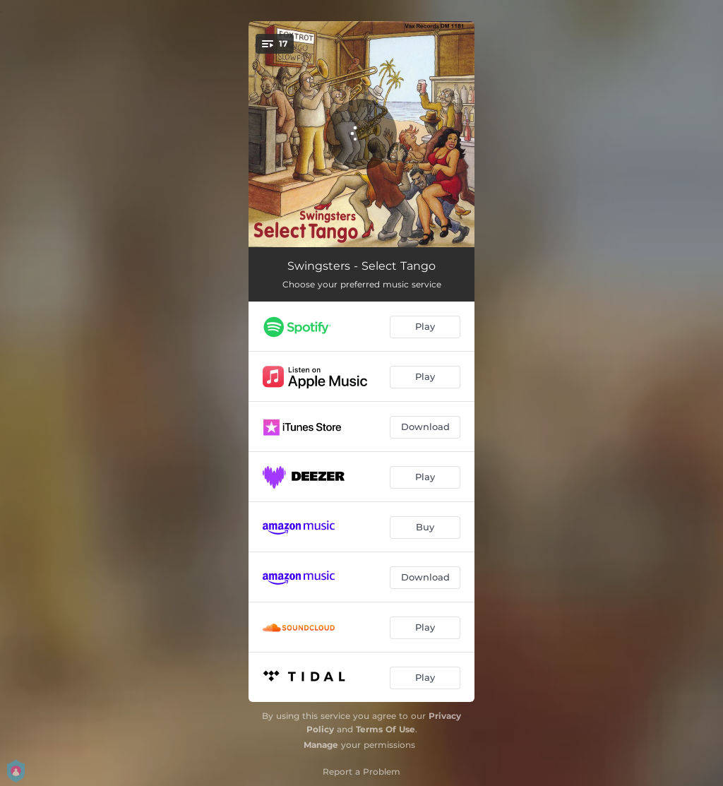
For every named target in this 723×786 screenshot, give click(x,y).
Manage (321, 744)
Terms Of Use (385, 729)
